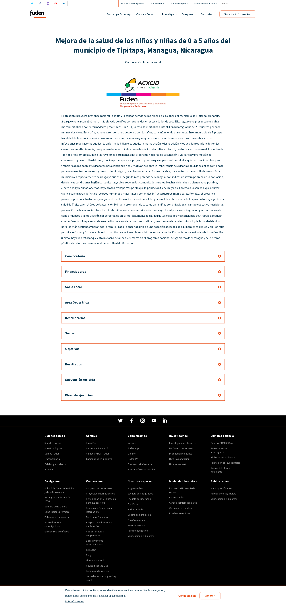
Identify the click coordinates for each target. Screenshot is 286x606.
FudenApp (133, 448)
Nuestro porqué (53, 443)
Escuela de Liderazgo (139, 498)
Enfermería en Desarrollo (141, 469)
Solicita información (237, 14)
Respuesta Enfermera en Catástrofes (99, 524)
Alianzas (49, 469)
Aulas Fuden (92, 443)
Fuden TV (133, 459)
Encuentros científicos (57, 531)
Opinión (132, 453)
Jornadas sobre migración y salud (101, 578)
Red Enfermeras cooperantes (95, 533)
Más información (74, 601)
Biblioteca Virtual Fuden (223, 457)
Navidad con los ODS (97, 565)
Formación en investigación (226, 462)
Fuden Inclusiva (136, 509)
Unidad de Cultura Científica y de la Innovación (59, 490)
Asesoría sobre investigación (219, 450)
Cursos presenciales (180, 508)
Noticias (132, 443)
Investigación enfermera (182, 443)
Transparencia (52, 459)
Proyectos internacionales (100, 493)
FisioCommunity (136, 520)
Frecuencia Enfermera (140, 464)
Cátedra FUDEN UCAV (222, 443)
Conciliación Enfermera (57, 511)
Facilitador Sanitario (97, 517)
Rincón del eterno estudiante (220, 469)
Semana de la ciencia (56, 506)
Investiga (168, 14)
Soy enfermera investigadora (53, 524)
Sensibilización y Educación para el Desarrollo (101, 500)
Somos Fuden (52, 453)
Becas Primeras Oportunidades (94, 542)
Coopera (187, 14)
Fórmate (206, 14)
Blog (88, 555)
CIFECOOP (91, 549)
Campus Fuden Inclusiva (99, 459)
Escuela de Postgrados (140, 493)
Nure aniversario (178, 464)
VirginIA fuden (135, 488)
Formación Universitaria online (182, 490)
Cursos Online (176, 497)
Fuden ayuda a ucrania (98, 571)
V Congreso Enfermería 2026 (57, 499)
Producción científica (180, 453)
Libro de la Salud (95, 560)
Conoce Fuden (145, 14)
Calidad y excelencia (56, 464)
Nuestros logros (53, 448)
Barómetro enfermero (181, 448)
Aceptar (210, 596)
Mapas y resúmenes (222, 488)
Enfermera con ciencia (57, 517)
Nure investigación (179, 459)
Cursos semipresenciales (183, 502)
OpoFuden (133, 504)
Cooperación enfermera (99, 488)
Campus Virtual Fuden (97, 453)
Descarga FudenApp (119, 14)
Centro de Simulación (97, 448)
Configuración (186, 595)
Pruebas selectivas (179, 513)
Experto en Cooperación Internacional (99, 509)
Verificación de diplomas (141, 536)
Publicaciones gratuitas (223, 493)
